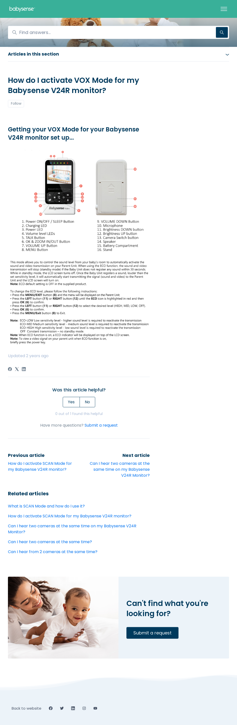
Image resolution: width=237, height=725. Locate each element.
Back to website (26, 708)
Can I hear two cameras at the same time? (50, 542)
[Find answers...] (118, 32)
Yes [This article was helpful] (71, 402)
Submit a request (101, 425)
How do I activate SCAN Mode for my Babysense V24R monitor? (40, 466)
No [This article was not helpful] (87, 402)
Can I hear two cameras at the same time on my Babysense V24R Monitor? (120, 469)
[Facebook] (10, 370)
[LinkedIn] (24, 370)
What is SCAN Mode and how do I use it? (46, 506)
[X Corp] (17, 370)
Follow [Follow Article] (16, 103)
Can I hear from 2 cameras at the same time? (52, 552)
